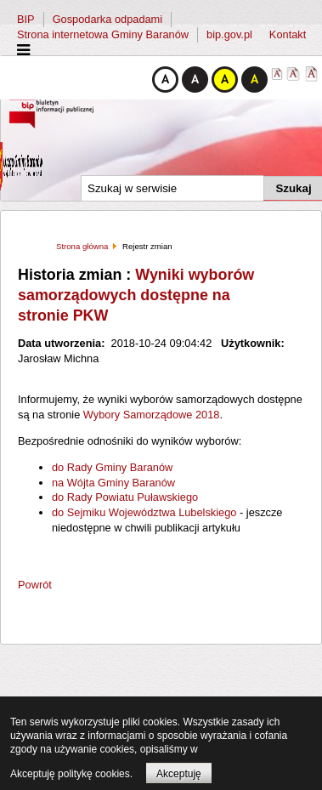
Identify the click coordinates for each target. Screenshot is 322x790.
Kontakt (287, 34)
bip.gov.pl (229, 34)
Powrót (35, 584)
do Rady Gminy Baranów (112, 467)
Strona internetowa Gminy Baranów (103, 34)
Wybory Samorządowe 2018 (151, 414)
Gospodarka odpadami (107, 19)
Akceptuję (178, 774)
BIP (26, 19)
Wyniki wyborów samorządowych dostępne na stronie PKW (136, 295)
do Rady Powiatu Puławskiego (125, 497)
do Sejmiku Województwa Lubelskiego (144, 512)
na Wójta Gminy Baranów (113, 482)
